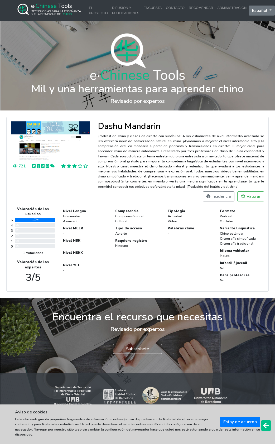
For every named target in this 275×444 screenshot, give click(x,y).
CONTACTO (175, 8)
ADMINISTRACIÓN (232, 8)
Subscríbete (137, 349)
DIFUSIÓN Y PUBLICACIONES (125, 10)
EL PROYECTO (98, 10)
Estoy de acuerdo (240, 422)
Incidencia (218, 196)
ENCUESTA (153, 8)
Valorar (251, 196)
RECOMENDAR (201, 8)
